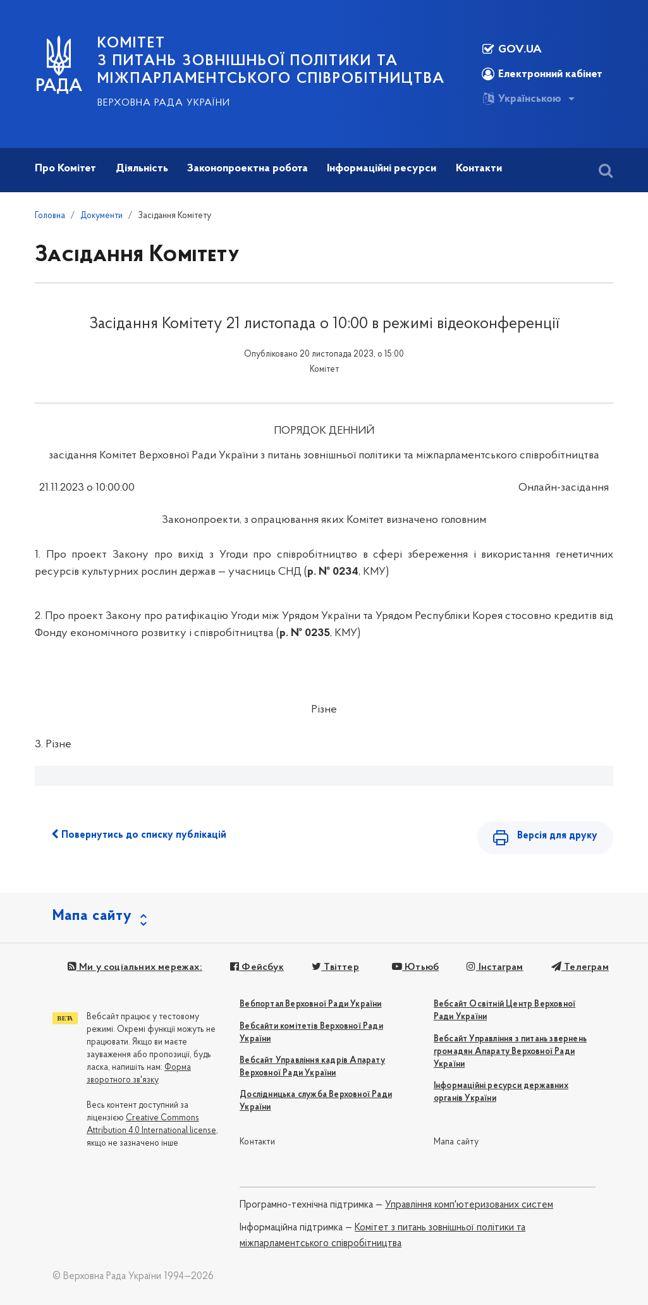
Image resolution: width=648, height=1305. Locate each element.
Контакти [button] (479, 168)
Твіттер (335, 968)
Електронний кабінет (542, 74)
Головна (50, 216)
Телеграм (579, 968)
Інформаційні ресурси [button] (381, 168)
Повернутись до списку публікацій (138, 834)
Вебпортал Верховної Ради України (310, 1005)
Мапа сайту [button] (92, 916)
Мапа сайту (456, 1142)
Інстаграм (495, 968)
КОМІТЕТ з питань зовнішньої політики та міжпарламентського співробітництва (271, 61)
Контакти (257, 1142)
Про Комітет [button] (65, 168)
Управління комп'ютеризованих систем (469, 1206)
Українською (521, 98)
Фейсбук (257, 968)
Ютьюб (414, 968)
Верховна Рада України (163, 103)
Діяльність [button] (142, 168)
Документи (101, 216)
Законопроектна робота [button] (247, 168)
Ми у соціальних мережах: (135, 968)
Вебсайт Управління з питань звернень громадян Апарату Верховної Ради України (510, 1051)
